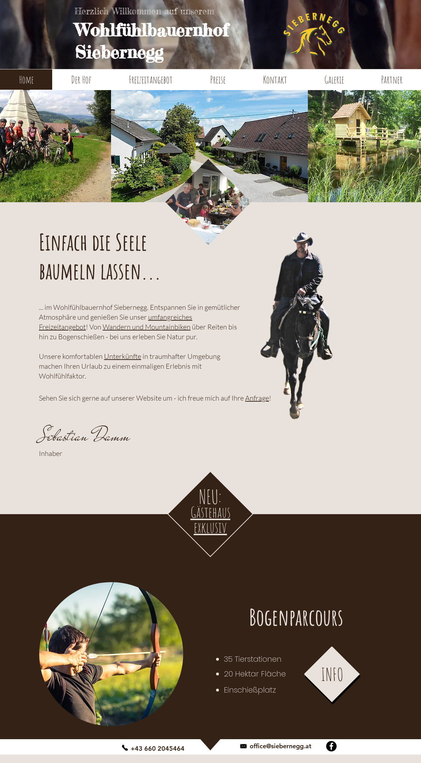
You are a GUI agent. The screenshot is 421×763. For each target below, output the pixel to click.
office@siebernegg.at (280, 746)
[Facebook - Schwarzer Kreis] (331, 746)
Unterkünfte (122, 356)
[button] (81, 81)
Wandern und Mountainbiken (147, 326)
